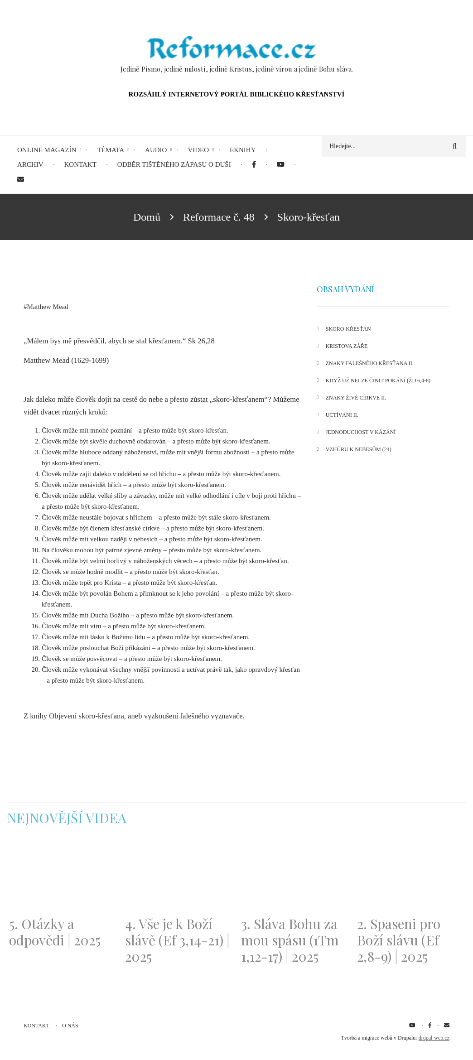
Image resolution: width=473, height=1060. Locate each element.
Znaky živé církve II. (356, 398)
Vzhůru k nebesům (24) (358, 449)
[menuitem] (253, 164)
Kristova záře (347, 346)
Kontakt (36, 1025)
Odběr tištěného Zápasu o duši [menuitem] (174, 164)
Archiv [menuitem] (30, 164)
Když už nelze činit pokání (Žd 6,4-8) (378, 380)
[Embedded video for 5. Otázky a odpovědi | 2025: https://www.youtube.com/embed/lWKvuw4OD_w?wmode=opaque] (62, 876)
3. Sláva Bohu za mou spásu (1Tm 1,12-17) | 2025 (290, 939)
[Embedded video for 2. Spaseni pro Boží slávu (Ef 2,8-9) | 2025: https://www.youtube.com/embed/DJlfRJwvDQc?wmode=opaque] (410, 876)
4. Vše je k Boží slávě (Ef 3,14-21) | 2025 (177, 939)
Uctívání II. (342, 415)
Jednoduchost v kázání (361, 432)
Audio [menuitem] (156, 150)
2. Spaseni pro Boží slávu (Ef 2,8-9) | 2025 (398, 939)
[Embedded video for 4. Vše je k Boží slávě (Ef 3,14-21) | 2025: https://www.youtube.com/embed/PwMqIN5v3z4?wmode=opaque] (178, 876)
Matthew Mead (47, 306)
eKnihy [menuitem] (243, 150)
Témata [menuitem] (110, 150)
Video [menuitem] (198, 150)
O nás (70, 1025)
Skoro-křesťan (348, 329)
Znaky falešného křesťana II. (370, 363)
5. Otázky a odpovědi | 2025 (55, 931)
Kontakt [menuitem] (80, 164)
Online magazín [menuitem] (46, 150)
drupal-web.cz (434, 1038)
